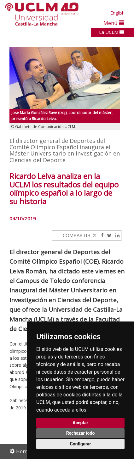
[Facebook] (101, 235)
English (117, 13)
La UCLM (111, 32)
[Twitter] (94, 235)
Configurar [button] (80, 443)
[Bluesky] (108, 235)
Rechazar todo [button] (80, 433)
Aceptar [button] (80, 422)
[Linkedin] (115, 235)
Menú (113, 23)
